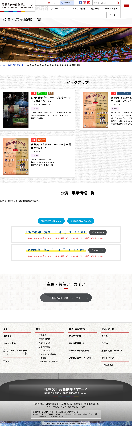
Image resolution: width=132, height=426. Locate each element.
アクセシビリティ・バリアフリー (82, 359)
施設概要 (42, 335)
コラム (104, 336)
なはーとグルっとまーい (16, 352)
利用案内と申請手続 (47, 354)
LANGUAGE (68, 2)
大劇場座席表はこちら (51, 220)
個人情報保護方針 (77, 343)
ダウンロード (98, 232)
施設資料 (50, 360)
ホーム (53, 2)
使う (38, 328)
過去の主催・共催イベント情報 (66, 297)
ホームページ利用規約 (79, 350)
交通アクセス (75, 336)
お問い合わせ (107, 365)
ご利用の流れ (44, 350)
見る (5, 328)
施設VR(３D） (45, 342)
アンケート (8, 361)
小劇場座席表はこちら (81, 220)
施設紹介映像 (44, 339)
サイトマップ (107, 357)
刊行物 (104, 343)
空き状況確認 (44, 346)
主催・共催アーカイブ (111, 350)
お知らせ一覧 (107, 328)
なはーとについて (77, 328)
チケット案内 (9, 343)
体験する (7, 336)
